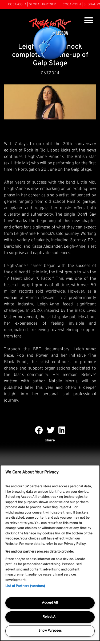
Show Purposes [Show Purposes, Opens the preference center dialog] (50, 631)
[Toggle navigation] (89, 21)
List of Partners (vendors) (25, 586)
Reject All (50, 617)
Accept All (50, 603)
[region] (50, 553)
